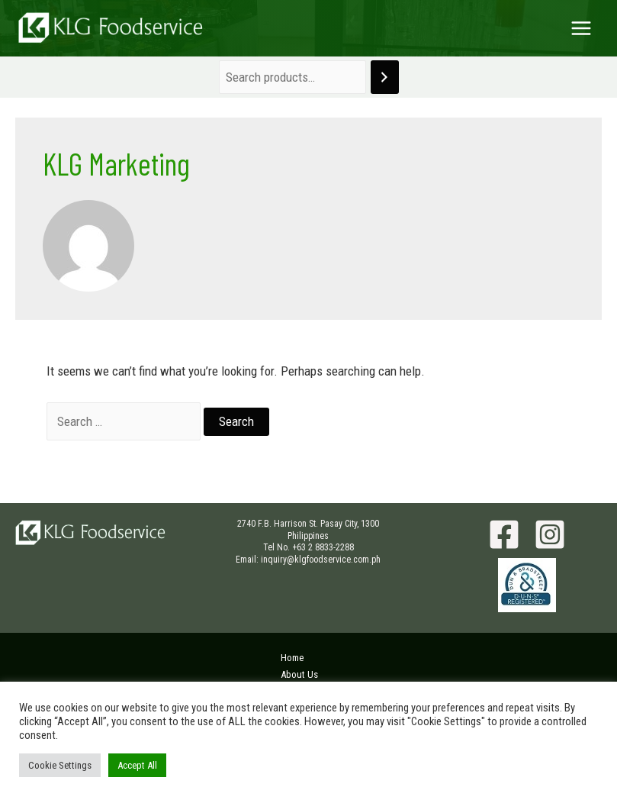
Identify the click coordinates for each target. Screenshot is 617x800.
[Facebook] (504, 534)
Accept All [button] (137, 765)
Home (292, 657)
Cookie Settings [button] (60, 765)
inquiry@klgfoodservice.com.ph (321, 559)
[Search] (385, 77)
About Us (299, 674)
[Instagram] (550, 534)
